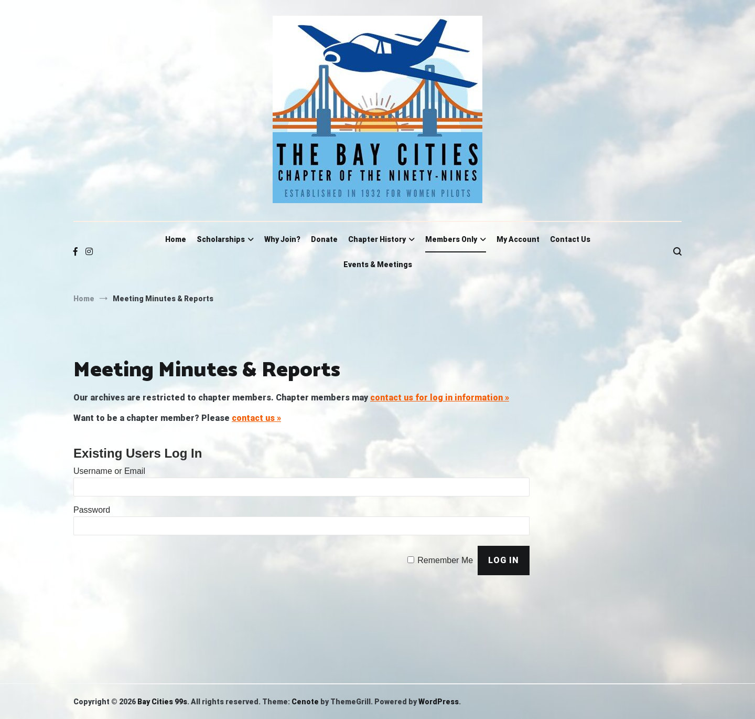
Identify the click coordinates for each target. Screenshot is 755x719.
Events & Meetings (377, 264)
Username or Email (109, 471)
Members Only (451, 239)
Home (175, 239)
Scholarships (221, 239)
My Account (518, 239)
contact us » (256, 418)
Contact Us (570, 239)
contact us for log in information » (439, 398)
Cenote (305, 701)
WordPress (438, 701)
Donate (324, 239)
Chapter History (377, 239)
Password (91, 509)
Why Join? (282, 239)
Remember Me (445, 560)
